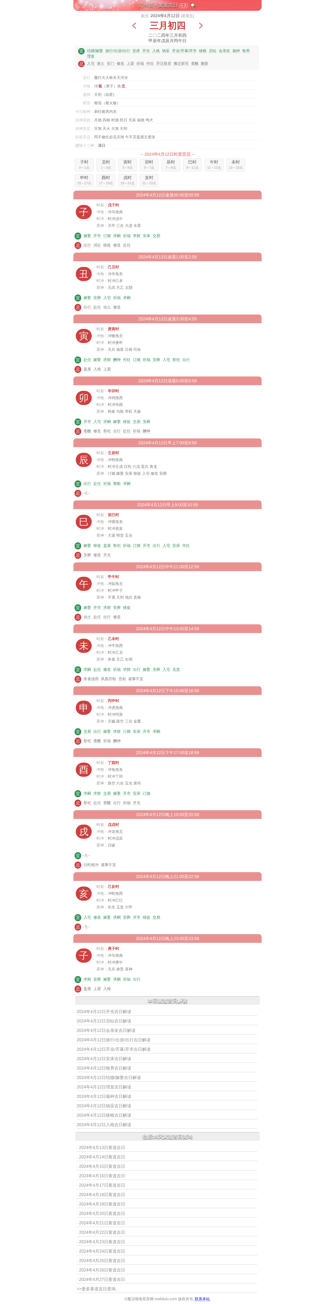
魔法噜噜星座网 (140, 1299)
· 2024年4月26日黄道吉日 (101, 1270)
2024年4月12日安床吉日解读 (104, 1058)
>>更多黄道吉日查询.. (97, 1289)
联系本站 (202, 1299)
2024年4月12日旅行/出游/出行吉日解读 (114, 1040)
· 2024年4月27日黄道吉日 (101, 1279)
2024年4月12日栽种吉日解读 (104, 1096)
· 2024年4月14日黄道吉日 (101, 1157)
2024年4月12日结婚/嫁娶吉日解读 (109, 1077)
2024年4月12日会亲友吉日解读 (106, 1030)
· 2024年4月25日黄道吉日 (101, 1260)
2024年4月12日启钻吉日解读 (104, 1021)
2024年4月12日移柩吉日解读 (104, 1115)
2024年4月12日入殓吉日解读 (104, 1124)
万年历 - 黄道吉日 (158, 5)
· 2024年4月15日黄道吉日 (101, 1166)
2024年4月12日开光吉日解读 (104, 1011)
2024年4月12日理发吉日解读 (104, 1087)
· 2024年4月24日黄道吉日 (101, 1251)
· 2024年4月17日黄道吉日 (101, 1185)
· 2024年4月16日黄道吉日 (101, 1175)
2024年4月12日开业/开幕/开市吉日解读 (114, 1049)
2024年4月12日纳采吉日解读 (104, 1106)
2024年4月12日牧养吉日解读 (104, 1068)
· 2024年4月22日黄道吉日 (101, 1232)
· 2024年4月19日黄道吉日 (101, 1204)
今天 (183, 6)
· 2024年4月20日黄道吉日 (101, 1213)
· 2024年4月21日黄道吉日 (101, 1223)
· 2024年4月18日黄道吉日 (101, 1194)
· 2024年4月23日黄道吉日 (101, 1241)
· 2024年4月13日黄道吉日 (101, 1147)
